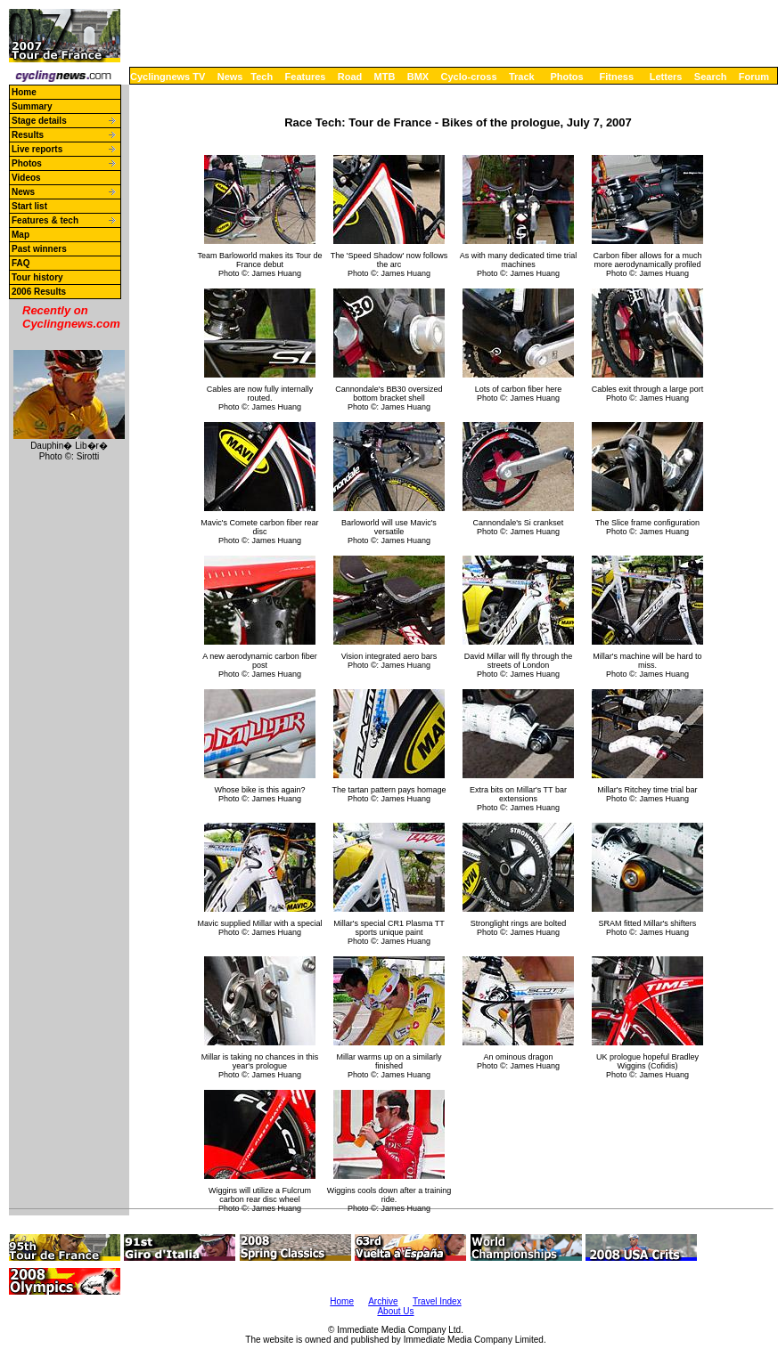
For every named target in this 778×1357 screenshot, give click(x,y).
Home (24, 92)
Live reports (37, 149)
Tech (261, 76)
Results (28, 135)
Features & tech (45, 220)
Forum (754, 76)
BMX (418, 76)
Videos (26, 178)
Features (305, 76)
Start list (29, 206)
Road (350, 76)
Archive (382, 1301)
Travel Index (437, 1301)
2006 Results (39, 292)
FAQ (21, 263)
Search (710, 76)
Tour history (37, 277)
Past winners (39, 249)
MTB (385, 76)
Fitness (616, 76)
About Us (395, 1311)
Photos (566, 76)
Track (522, 76)
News (230, 76)
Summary (32, 106)
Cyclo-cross (469, 76)
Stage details (39, 121)
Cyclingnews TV (167, 76)
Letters (666, 76)
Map (20, 235)
